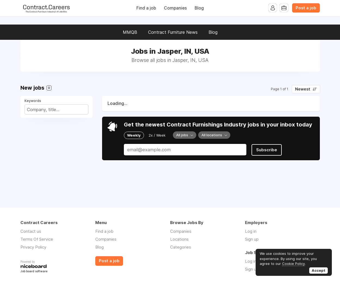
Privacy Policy (33, 247)
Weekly (134, 135)
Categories (180, 247)
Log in (250, 231)
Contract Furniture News (173, 32)
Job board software (33, 271)
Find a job (146, 8)
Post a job (306, 7)
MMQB (130, 32)
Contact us (30, 231)
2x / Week (157, 135)
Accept (318, 270)
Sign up (252, 239)
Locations (179, 239)
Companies (175, 8)
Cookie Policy (293, 263)
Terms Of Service (36, 239)
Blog (199, 8)
